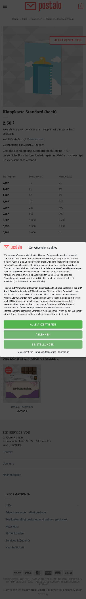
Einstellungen (43, 344)
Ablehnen (43, 334)
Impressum (63, 352)
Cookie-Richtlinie (25, 352)
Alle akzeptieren (43, 324)
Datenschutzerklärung (45, 352)
